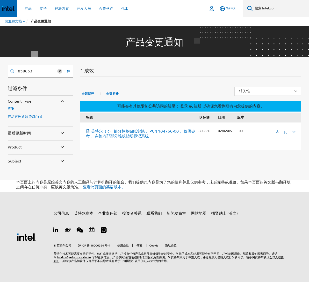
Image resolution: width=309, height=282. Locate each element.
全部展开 (88, 94)
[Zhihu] (104, 230)
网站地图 (198, 213)
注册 (198, 106)
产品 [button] (28, 8)
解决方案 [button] (62, 8)
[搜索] (250, 8)
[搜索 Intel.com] (281, 8)
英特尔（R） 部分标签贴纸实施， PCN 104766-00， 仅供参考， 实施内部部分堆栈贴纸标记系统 (140, 134)
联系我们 (154, 213)
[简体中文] (228, 8)
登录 (184, 106)
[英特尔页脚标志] (26, 236)
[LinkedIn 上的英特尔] (56, 230)
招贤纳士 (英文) (224, 213)
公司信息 (61, 213)
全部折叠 (112, 94)
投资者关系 (132, 213)
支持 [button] (43, 8)
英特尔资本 (83, 213)
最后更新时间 (36, 133)
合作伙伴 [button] (106, 8)
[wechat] (80, 230)
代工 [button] (125, 8)
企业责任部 (107, 213)
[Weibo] (68, 230)
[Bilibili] (91, 230)
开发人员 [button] (84, 8)
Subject (36, 161)
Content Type (36, 101)
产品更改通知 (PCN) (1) (25, 116)
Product (36, 147)
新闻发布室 (176, 213)
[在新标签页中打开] (277, 132)
